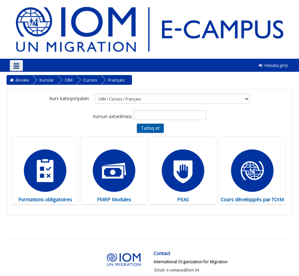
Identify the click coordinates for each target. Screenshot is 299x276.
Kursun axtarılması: (113, 116)
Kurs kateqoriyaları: (69, 98)
